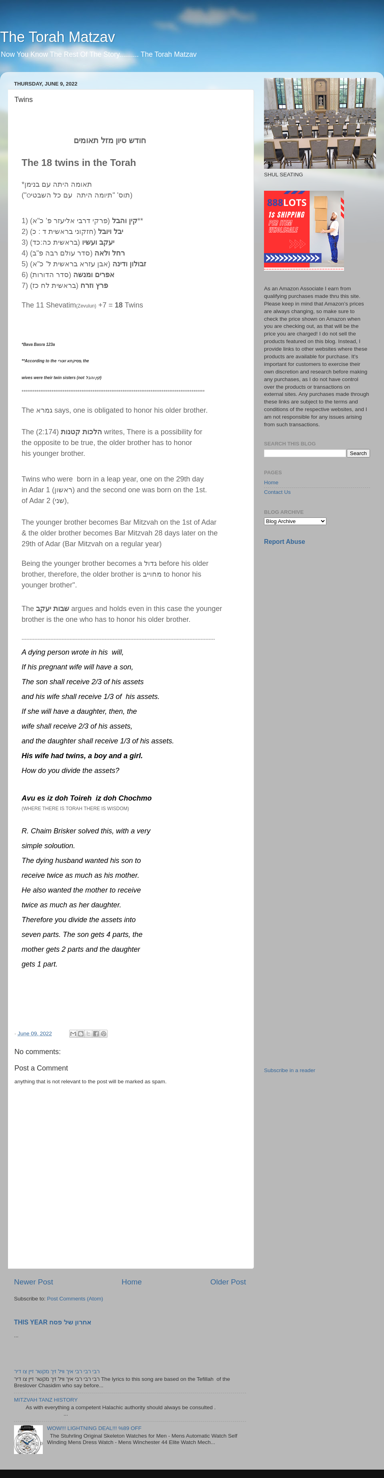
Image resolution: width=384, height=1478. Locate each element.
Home (132, 1282)
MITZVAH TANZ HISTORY (46, 1400)
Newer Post (33, 1282)
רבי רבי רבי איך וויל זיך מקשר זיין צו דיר (57, 1371)
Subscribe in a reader (289, 1070)
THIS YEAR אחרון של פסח (52, 1322)
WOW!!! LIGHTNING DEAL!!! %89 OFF (94, 1428)
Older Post (228, 1282)
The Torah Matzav (57, 37)
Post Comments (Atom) (75, 1299)
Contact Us (277, 492)
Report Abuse (284, 541)
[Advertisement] (290, 678)
